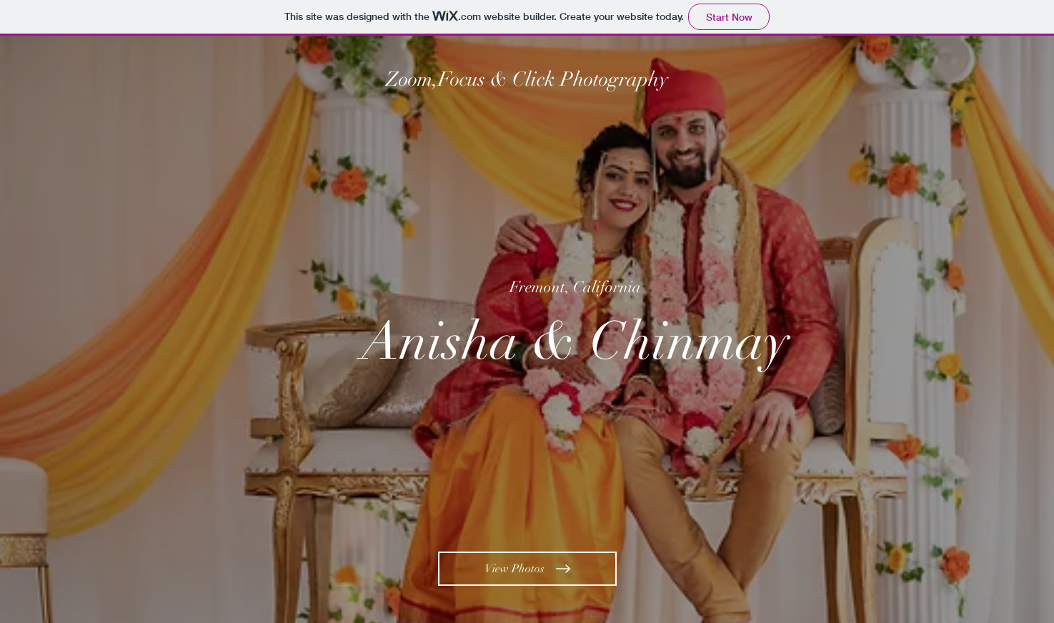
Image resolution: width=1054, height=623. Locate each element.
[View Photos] (527, 569)
